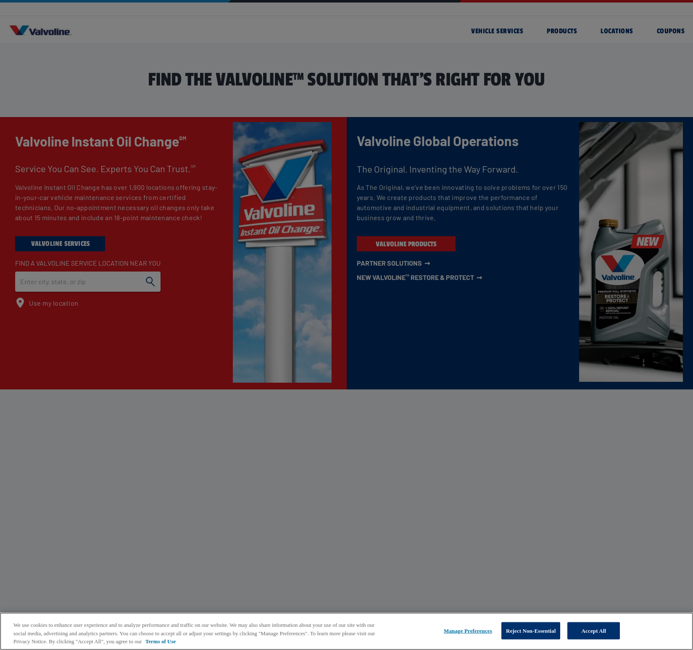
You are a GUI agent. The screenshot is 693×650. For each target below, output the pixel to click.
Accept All (594, 630)
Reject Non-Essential (531, 630)
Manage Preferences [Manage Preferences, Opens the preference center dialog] (468, 630)
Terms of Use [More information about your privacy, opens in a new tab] (160, 641)
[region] (346, 631)
